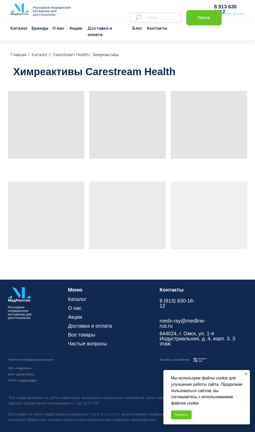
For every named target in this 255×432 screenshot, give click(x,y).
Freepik (95, 414)
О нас (58, 28)
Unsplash (111, 414)
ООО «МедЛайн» (20, 368)
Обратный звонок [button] (229, 14)
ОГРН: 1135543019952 (22, 380)
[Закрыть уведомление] (246, 373)
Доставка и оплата (90, 326)
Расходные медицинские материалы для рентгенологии (52, 11)
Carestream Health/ (72, 54)
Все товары (81, 335)
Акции (75, 28)
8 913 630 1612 (225, 9)
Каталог (19, 28)
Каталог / (41, 54)
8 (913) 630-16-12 (177, 303)
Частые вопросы (87, 343)
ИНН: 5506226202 (21, 374)
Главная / (20, 54)
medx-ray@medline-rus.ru (182, 323)
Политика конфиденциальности (30, 359)
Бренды (40, 28)
